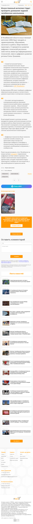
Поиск (11, 456)
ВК (29, 5)
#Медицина (5, 173)
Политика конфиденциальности (9, 476)
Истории (3, 462)
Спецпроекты (4, 466)
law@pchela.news (10, 515)
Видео (2, 464)
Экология (3, 456)
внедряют (14, 154)
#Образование (14, 173)
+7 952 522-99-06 (5, 472)
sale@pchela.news (5, 485)
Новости (12, 454)
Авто (2, 458)
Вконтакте (22, 456)
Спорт (2, 460)
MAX (26, 5)
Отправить (16, 256)
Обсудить (30, 173)
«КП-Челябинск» (19, 86)
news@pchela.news (6, 474)
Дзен (21, 460)
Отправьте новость (16, 225)
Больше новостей (16, 234)
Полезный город (14, 458)
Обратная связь (14, 460)
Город (2, 454)
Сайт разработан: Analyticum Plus (8, 518)
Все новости (16, 441)
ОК (31, 5)
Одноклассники (24, 458)
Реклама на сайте (5, 487)
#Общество (5, 176)
